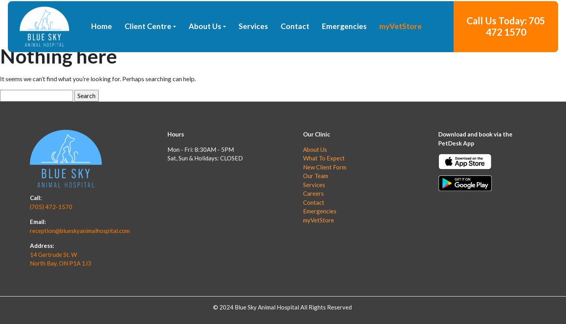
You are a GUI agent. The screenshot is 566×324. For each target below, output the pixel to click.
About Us (205, 46)
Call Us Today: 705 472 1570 (506, 46)
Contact (295, 46)
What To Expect (324, 158)
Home (101, 46)
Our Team (315, 175)
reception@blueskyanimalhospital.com (80, 230)
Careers (313, 193)
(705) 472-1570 (51, 206)
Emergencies (344, 46)
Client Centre (148, 46)
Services (253, 46)
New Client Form (324, 167)
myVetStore (400, 46)
